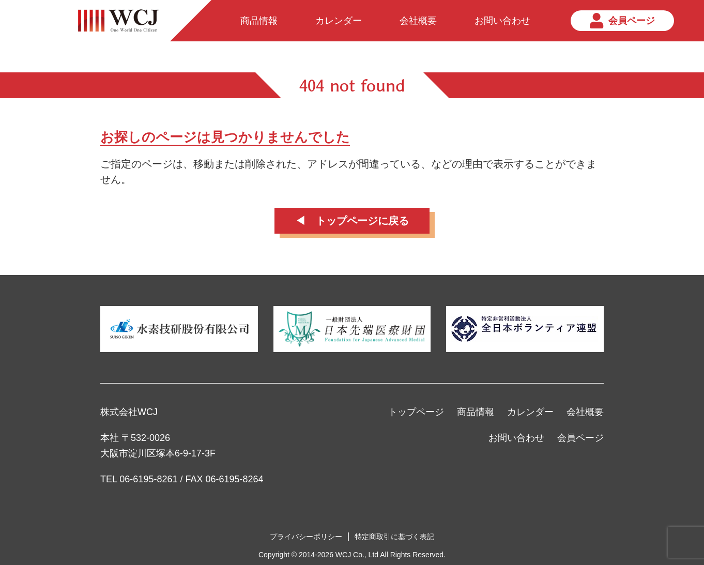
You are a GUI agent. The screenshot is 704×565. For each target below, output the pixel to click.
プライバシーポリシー (306, 536)
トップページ (416, 412)
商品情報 (475, 412)
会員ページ (580, 438)
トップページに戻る (362, 220)
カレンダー (530, 412)
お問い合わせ (516, 438)
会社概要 (585, 412)
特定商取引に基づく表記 (394, 536)
